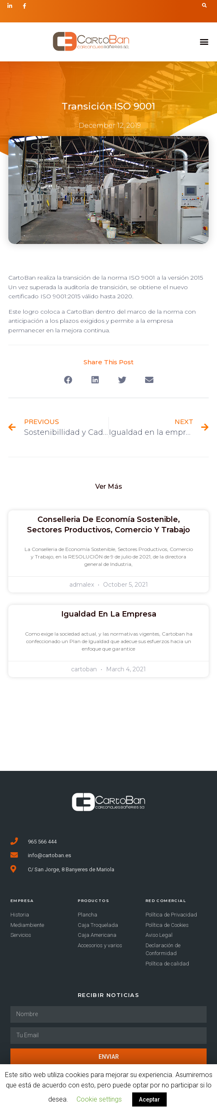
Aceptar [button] (149, 1099)
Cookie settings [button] (99, 1099)
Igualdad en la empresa (108, 614)
